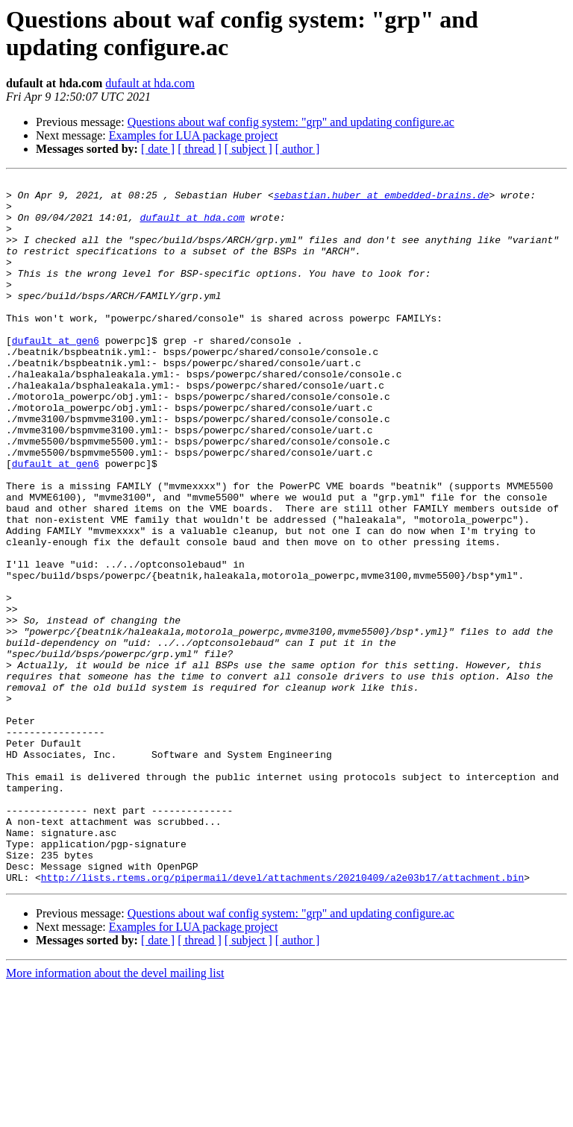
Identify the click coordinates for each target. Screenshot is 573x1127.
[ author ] (297, 148)
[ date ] (158, 148)
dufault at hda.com (150, 83)
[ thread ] (200, 148)
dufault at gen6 (55, 373)
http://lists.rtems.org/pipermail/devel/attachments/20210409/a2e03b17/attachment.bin (282, 1018)
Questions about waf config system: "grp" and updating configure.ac (291, 122)
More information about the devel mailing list (115, 1114)
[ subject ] (248, 148)
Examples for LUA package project (193, 135)
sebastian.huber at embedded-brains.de (381, 199)
